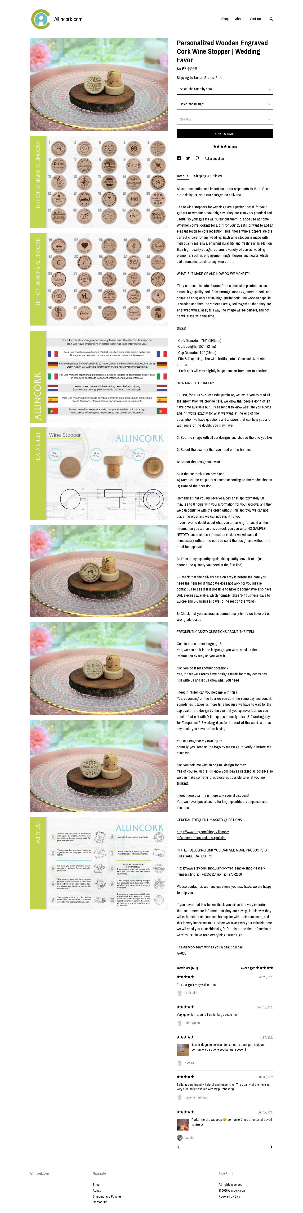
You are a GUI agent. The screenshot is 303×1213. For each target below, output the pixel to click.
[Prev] (178, 1147)
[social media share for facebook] (179, 158)
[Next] (271, 1147)
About (239, 18)
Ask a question (214, 158)
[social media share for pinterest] (198, 158)
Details (183, 176)
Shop (225, 18)
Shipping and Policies (107, 1196)
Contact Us (100, 1202)
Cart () (255, 18)
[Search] (271, 19)
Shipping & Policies (208, 176)
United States (204, 77)
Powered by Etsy (229, 1196)
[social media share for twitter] (188, 158)
